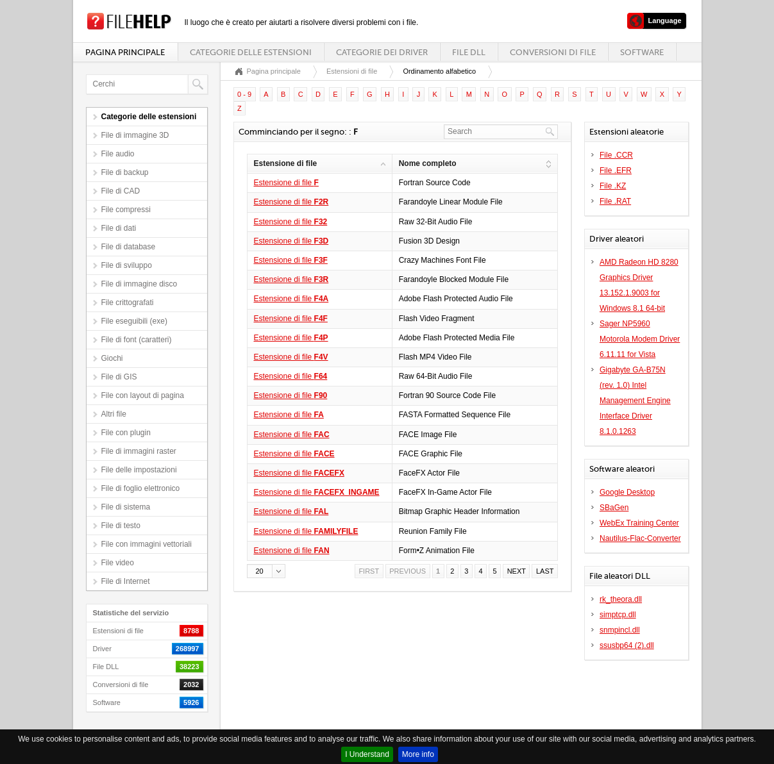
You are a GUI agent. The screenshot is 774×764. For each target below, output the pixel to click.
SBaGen (614, 507)
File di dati (119, 228)
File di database (128, 246)
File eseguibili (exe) (134, 321)
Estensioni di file (352, 71)
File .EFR (616, 170)
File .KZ (613, 185)
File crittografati (127, 302)
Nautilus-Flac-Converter (640, 538)
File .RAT (615, 201)
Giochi (112, 358)
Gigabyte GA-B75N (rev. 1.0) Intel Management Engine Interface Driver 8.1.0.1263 (635, 400)
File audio (118, 153)
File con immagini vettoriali (146, 544)
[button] (266, 571)
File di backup (125, 172)
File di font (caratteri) (136, 339)
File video (117, 562)
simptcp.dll (618, 614)
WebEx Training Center (639, 523)
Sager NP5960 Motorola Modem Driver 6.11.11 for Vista (640, 339)
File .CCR (616, 155)
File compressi (126, 209)
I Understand (367, 754)
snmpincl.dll (620, 630)
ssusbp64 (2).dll (627, 645)
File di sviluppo (126, 265)
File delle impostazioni (139, 469)
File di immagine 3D (135, 135)
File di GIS (119, 376)
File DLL (468, 52)
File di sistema (126, 506)
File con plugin (126, 432)
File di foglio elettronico (140, 488)
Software (642, 52)
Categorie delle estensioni (251, 52)
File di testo (120, 525)
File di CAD (120, 191)
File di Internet (125, 581)
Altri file (113, 414)
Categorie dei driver (382, 52)
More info (418, 754)
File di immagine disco (139, 283)
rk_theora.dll (621, 599)
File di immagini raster (138, 451)
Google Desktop (627, 492)
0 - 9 (244, 94)
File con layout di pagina (142, 395)
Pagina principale (125, 52)
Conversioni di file (553, 52)
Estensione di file (286, 182)
